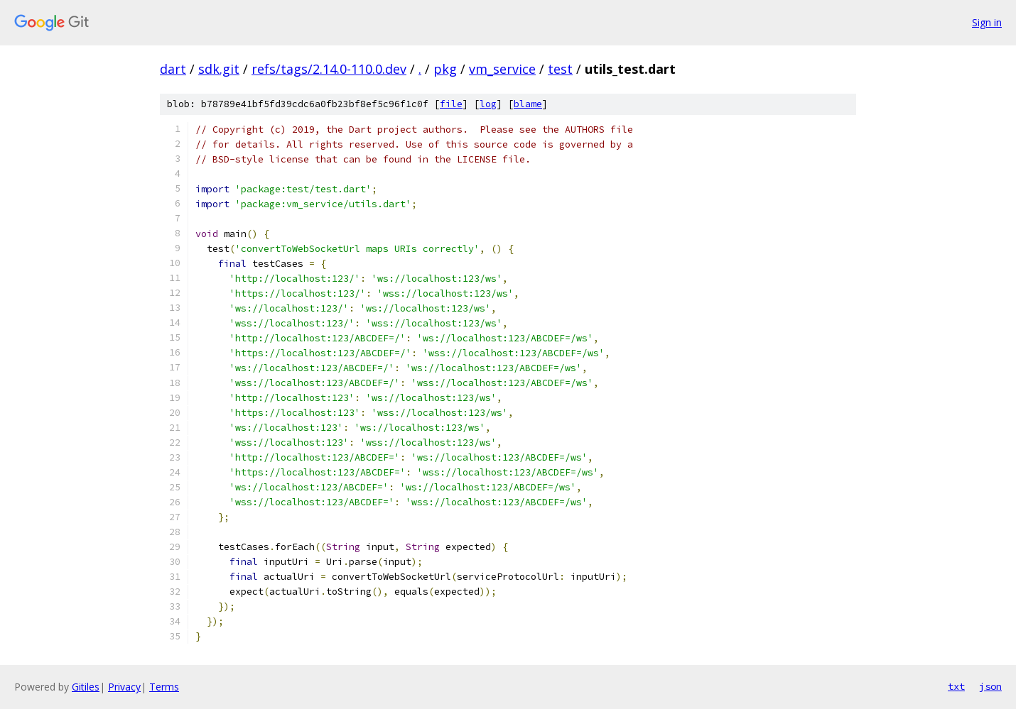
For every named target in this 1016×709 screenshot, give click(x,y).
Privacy (124, 686)
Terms (164, 686)
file (451, 104)
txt (956, 686)
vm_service (502, 68)
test (560, 68)
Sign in (987, 22)
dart (173, 68)
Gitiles (85, 686)
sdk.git (218, 68)
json (990, 686)
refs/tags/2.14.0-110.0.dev (329, 68)
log (488, 104)
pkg (445, 68)
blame (528, 104)
